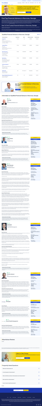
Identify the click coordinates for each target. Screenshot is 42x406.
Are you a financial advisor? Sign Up (36, 0)
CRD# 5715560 (33, 227)
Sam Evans (4, 58)
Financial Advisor (19, 2)
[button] (21, 368)
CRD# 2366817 (33, 103)
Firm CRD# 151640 (34, 228)
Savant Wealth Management (7, 75)
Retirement (23, 2)
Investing (26, 2)
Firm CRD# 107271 (34, 324)
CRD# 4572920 (33, 141)
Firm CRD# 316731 (34, 304)
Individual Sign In (24, 0)
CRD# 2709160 (33, 168)
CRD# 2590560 (33, 277)
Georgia (9, 4)
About (35, 2)
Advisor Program (32, 2)
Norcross (12, 4)
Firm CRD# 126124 (34, 278)
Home (2, 4)
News (37, 2)
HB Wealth (4, 70)
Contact (39, 2)
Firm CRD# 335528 (34, 169)
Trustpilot (3, 341)
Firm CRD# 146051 (34, 142)
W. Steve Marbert (5, 64)
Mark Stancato (5, 51)
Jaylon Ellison (4, 45)
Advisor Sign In (29, 0)
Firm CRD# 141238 (34, 104)
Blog (28, 2)
